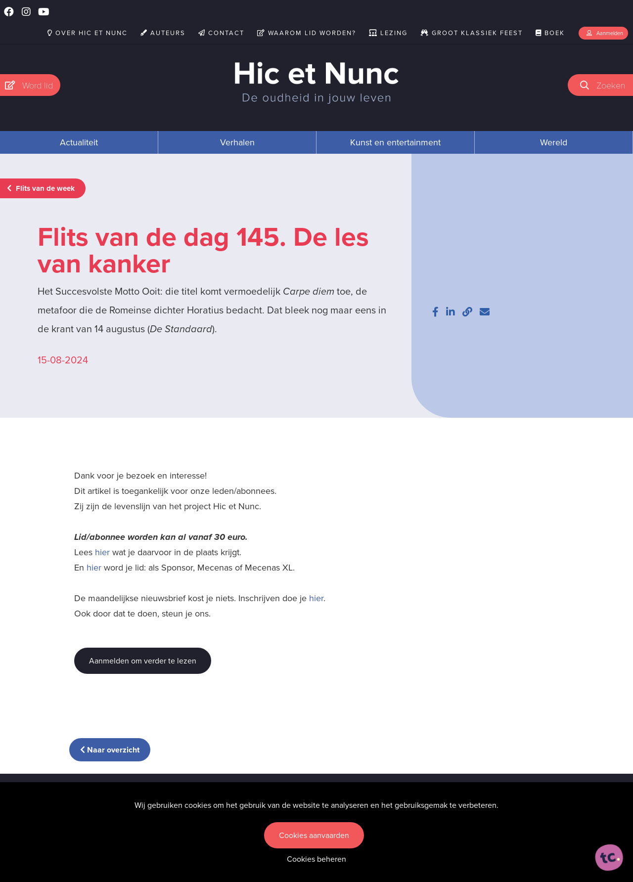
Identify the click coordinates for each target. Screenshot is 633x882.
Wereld (553, 142)
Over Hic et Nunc (87, 33)
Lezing (388, 33)
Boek (550, 33)
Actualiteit (79, 142)
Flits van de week (41, 188)
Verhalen (237, 142)
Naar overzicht (109, 749)
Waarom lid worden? (306, 33)
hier (102, 552)
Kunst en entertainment (395, 142)
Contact (221, 33)
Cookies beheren (316, 859)
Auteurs (162, 33)
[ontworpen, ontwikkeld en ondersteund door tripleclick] (609, 857)
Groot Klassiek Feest (471, 33)
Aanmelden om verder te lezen (142, 660)
